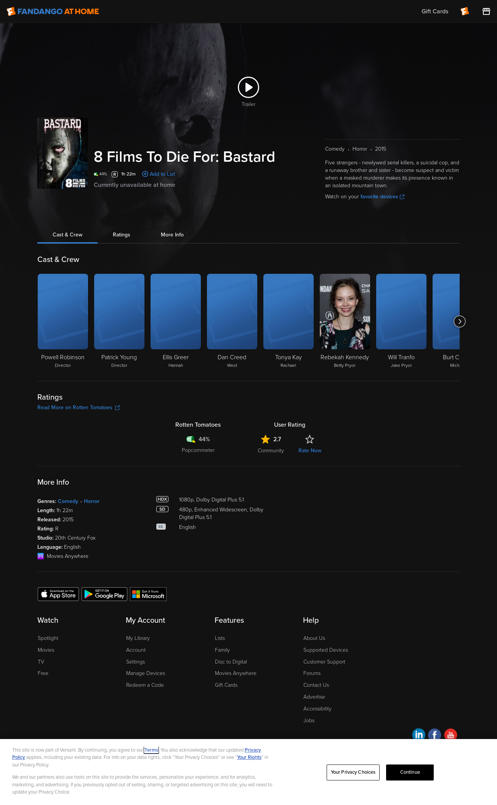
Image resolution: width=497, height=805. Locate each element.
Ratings (121, 234)
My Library (138, 638)
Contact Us (316, 685)
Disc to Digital (231, 662)
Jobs (308, 720)
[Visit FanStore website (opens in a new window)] (486, 11)
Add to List (162, 174)
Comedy (68, 501)
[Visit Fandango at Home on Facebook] (435, 736)
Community (271, 450)
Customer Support (324, 662)
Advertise (314, 697)
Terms (151, 750)
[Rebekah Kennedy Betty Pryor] (344, 321)
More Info (172, 234)
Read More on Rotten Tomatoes (78, 407)
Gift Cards (226, 685)
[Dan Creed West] (232, 321)
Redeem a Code (145, 685)
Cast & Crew (67, 234)
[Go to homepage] (52, 11)
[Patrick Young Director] (119, 321)
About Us (314, 638)
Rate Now (309, 450)
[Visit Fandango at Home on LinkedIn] (419, 736)
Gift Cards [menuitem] (435, 11)
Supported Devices (325, 650)
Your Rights (249, 757)
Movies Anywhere (236, 673)
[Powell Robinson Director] (62, 321)
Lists (220, 638)
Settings (135, 662)
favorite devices (382, 196)
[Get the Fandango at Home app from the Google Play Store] (104, 594)
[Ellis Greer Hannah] (175, 321)
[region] (248, 772)
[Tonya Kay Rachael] (288, 321)
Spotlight (48, 638)
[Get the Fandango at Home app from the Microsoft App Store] (148, 594)
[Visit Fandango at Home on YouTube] (451, 736)
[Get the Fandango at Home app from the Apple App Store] (58, 594)
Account (136, 650)
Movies (46, 650)
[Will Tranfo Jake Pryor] (401, 321)
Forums (312, 673)
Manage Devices (145, 673)
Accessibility (317, 708)
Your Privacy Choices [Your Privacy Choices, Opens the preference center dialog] (353, 772)
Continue (410, 772)
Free (43, 673)
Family (222, 650)
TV (41, 662)
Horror (91, 501)
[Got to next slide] (459, 321)
